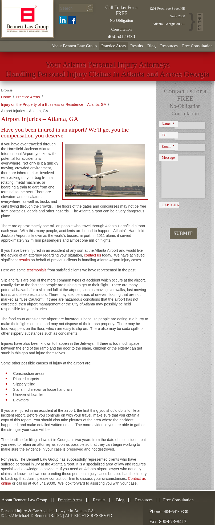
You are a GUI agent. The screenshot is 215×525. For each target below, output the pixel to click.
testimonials (37, 270)
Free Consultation (197, 46)
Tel (164, 135)
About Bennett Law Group (74, 46)
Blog (151, 46)
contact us (92, 255)
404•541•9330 (176, 511)
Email (168, 146)
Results (136, 46)
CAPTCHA (170, 205)
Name (168, 124)
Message (168, 157)
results (24, 260)
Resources (169, 46)
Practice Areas (113, 46)
